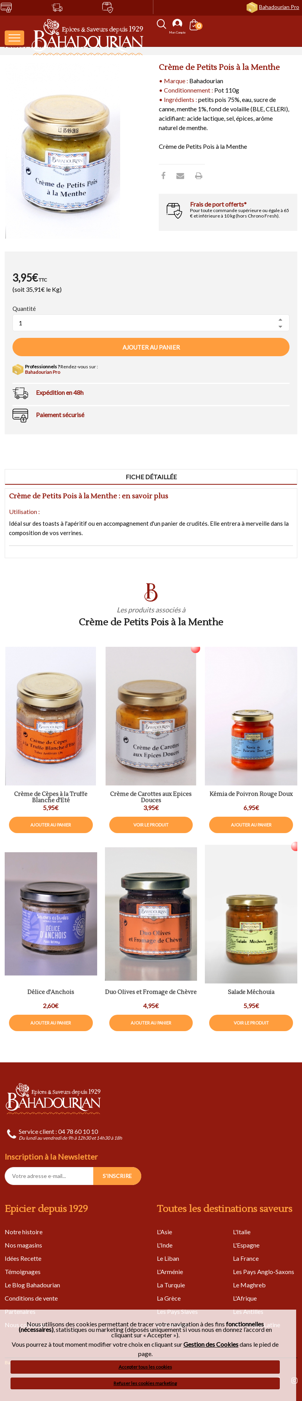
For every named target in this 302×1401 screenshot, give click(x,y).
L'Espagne (246, 1245)
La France (246, 1258)
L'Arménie (170, 1271)
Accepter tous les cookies (145, 1367)
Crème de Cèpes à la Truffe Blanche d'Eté (50, 797)
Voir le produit (151, 824)
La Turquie (171, 1285)
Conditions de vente (31, 1298)
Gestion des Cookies (210, 1344)
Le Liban (168, 1258)
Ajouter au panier (151, 347)
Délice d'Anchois (50, 992)
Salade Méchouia (251, 992)
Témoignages (23, 1271)
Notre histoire (24, 1231)
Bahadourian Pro (279, 7)
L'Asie (164, 1231)
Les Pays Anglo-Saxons (263, 1271)
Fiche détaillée (151, 476)
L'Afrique (245, 1298)
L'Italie (241, 1231)
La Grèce (169, 1298)
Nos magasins (23, 1245)
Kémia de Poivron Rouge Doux (251, 794)
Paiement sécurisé (60, 414)
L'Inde (164, 1245)
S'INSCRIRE (117, 1176)
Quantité (24, 308)
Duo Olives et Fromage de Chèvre (151, 992)
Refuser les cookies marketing (145, 1383)
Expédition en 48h (59, 392)
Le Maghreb (249, 1285)
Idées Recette (23, 1258)
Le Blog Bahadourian (32, 1285)
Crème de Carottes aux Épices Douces (151, 797)
